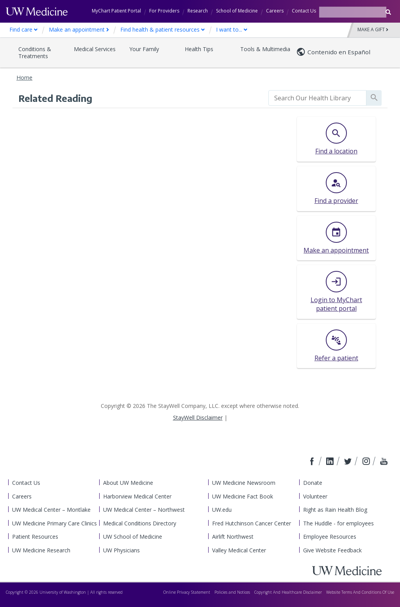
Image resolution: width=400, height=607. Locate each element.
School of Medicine (237, 10)
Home (24, 77)
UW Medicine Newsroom (243, 482)
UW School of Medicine (132, 536)
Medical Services (95, 49)
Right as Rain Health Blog (335, 509)
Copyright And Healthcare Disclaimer (288, 592)
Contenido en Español (338, 52)
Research (198, 10)
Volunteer (315, 496)
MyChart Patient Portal (116, 10)
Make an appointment (79, 29)
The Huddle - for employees (338, 523)
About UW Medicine (128, 482)
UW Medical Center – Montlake (51, 509)
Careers (275, 10)
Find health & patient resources (162, 29)
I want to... (231, 29)
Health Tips (199, 49)
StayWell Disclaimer (198, 417)
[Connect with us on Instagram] (366, 462)
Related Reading (55, 98)
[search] (317, 98)
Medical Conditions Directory (139, 523)
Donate (312, 482)
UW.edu (222, 509)
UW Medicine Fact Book (242, 496)
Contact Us (304, 10)
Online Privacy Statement (186, 592)
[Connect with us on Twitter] (349, 462)
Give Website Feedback (332, 550)
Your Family (144, 49)
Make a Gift (373, 29)
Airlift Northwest (233, 536)
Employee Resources (329, 536)
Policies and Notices (232, 592)
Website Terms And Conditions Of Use (360, 592)
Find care (23, 29)
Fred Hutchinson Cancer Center (251, 523)
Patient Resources (35, 536)
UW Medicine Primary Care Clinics (54, 523)
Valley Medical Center (239, 550)
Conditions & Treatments (34, 52)
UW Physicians (121, 550)
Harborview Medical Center (137, 496)
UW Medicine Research (41, 550)
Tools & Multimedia (265, 49)
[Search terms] (352, 12)
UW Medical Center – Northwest (144, 509)
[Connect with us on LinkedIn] (331, 462)
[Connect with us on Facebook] (313, 462)
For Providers (164, 10)
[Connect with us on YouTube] (384, 462)
